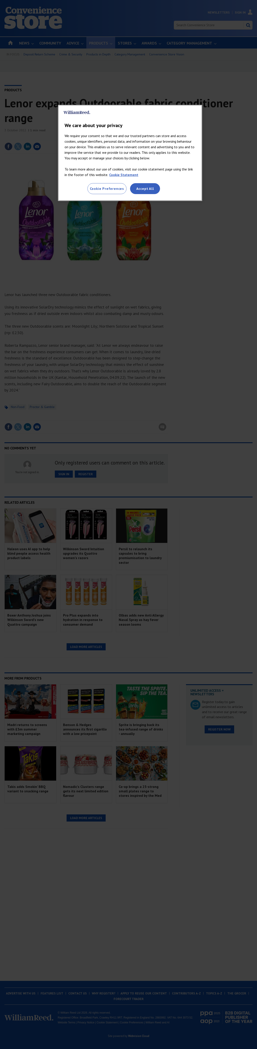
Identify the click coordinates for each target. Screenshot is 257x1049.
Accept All (145, 188)
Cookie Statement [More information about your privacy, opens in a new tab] (123, 174)
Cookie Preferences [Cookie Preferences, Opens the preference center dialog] (107, 188)
